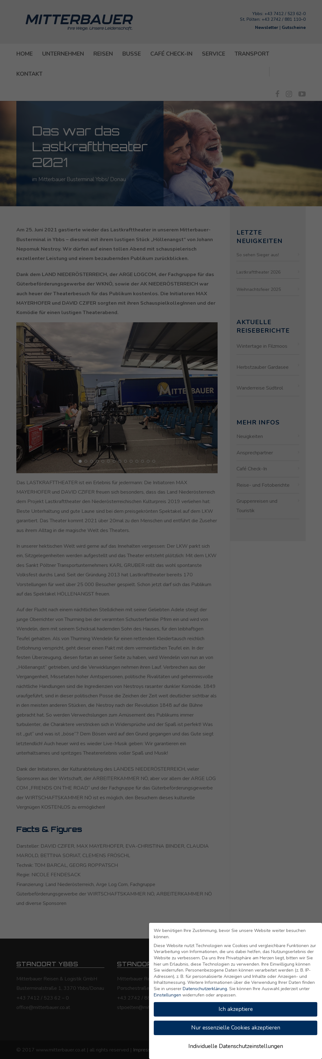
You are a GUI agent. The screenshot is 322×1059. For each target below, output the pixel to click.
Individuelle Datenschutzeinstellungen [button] (235, 1046)
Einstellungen (167, 995)
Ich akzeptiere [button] (236, 1009)
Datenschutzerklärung (205, 989)
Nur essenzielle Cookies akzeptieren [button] (235, 1027)
